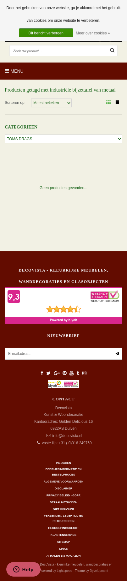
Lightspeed (64, 570)
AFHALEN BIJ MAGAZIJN (63, 555)
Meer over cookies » (93, 33)
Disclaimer (63, 488)
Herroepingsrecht (63, 528)
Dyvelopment (99, 570)
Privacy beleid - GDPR (64, 495)
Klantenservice (63, 534)
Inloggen (63, 462)
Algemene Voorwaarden (63, 481)
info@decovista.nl (67, 436)
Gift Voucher (63, 509)
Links (63, 548)
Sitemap (63, 541)
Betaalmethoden (63, 502)
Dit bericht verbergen (46, 33)
